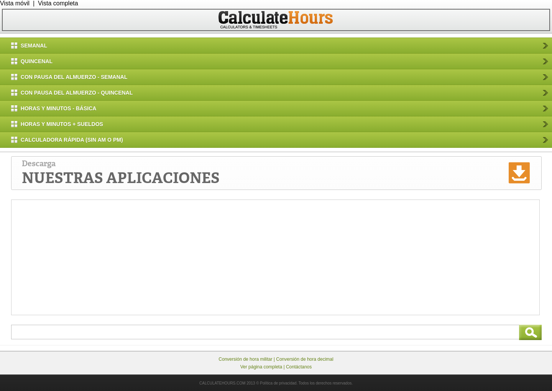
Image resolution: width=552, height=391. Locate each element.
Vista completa (58, 3)
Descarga (121, 173)
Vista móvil (15, 3)
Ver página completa (261, 367)
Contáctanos (299, 367)
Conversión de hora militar (245, 359)
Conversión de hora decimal (304, 359)
